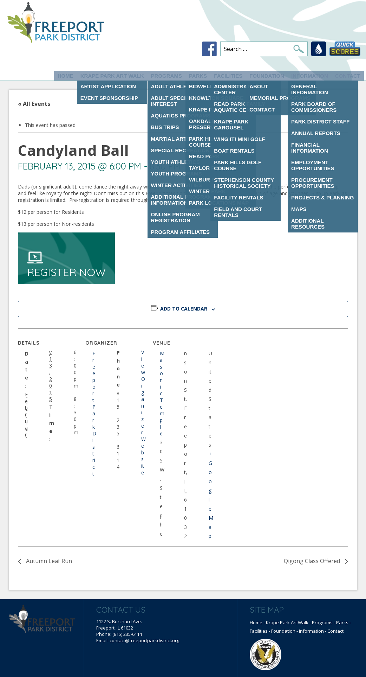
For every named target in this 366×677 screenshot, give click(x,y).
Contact (347, 76)
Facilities (228, 76)
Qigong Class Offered (312, 561)
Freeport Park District (94, 413)
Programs (166, 76)
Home (65, 76)
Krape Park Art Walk (112, 76)
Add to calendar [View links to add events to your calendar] (183, 308)
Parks (198, 76)
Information (309, 76)
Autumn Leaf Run (48, 561)
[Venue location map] (257, 377)
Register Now (66, 265)
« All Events (34, 104)
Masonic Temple (162, 393)
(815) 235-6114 (127, 634)
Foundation (266, 76)
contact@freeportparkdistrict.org (144, 640)
